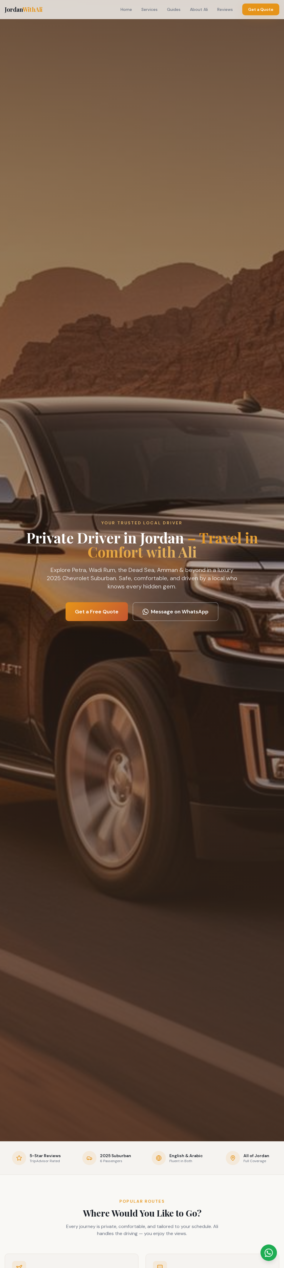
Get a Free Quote (96, 611)
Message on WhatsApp (175, 611)
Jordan (24, 9)
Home (126, 9)
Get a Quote (260, 9)
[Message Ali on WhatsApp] (268, 1252)
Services (149, 9)
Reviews (225, 9)
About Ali (199, 9)
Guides (174, 9)
